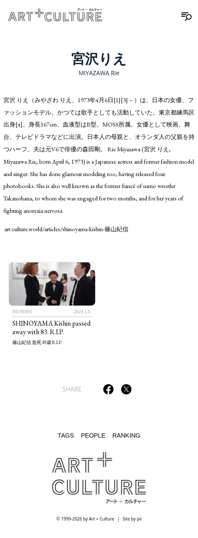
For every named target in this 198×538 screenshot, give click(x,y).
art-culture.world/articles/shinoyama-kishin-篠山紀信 (66, 229)
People (93, 435)
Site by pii (132, 519)
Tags (66, 435)
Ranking (126, 435)
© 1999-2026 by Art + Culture (85, 519)
